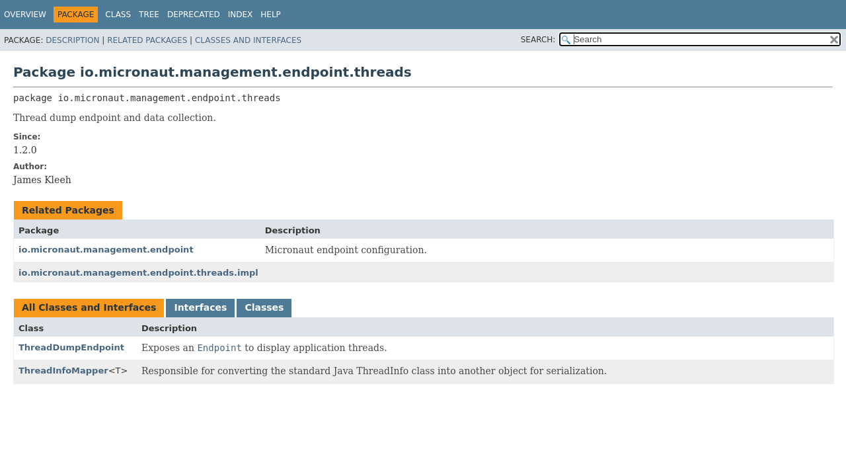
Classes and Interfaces (248, 40)
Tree (149, 14)
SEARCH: (538, 39)
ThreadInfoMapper (63, 371)
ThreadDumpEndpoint (71, 347)
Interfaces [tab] (200, 307)
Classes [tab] (264, 307)
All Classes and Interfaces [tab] (89, 307)
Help (270, 14)
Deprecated (193, 14)
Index (240, 14)
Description (72, 40)
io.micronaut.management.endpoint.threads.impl (138, 273)
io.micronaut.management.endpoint (106, 250)
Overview (25, 14)
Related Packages (147, 40)
